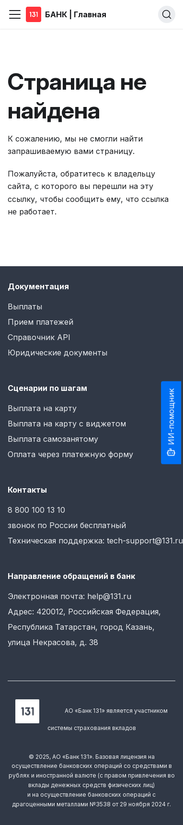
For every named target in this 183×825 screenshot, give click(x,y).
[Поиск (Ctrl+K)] (166, 14)
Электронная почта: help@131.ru (69, 596)
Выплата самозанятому (53, 439)
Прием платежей (40, 322)
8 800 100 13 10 (36, 510)
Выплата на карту (42, 408)
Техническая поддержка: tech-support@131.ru (95, 540)
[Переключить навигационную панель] (15, 14)
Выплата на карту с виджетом (67, 423)
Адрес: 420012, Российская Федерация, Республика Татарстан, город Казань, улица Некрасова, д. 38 (84, 627)
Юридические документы (57, 352)
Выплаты (25, 306)
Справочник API (39, 337)
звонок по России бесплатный (67, 525)
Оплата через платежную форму (70, 454)
